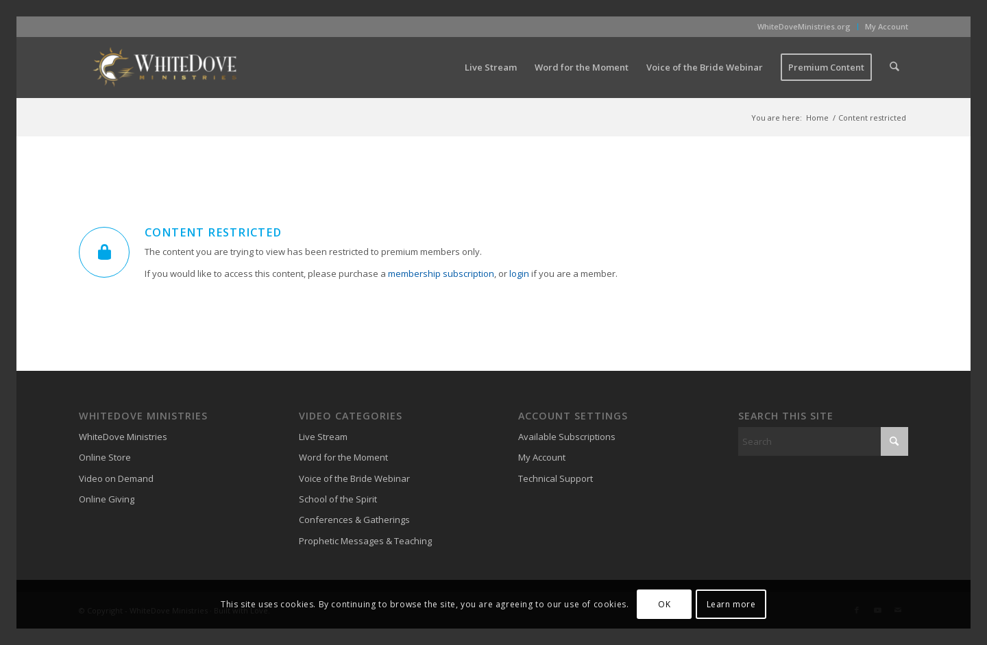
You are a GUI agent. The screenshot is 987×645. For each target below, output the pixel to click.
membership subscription (441, 273)
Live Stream (323, 436)
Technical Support (555, 478)
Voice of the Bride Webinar (354, 478)
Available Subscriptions (567, 436)
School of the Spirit (338, 499)
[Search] (894, 67)
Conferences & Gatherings (354, 519)
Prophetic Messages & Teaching (365, 541)
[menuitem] (804, 26)
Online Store (105, 457)
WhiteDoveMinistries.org (804, 26)
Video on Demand (116, 478)
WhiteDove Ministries (123, 436)
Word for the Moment (343, 457)
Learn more (731, 604)
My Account (886, 26)
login (519, 273)
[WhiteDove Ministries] (164, 67)
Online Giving (106, 499)
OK (664, 604)
